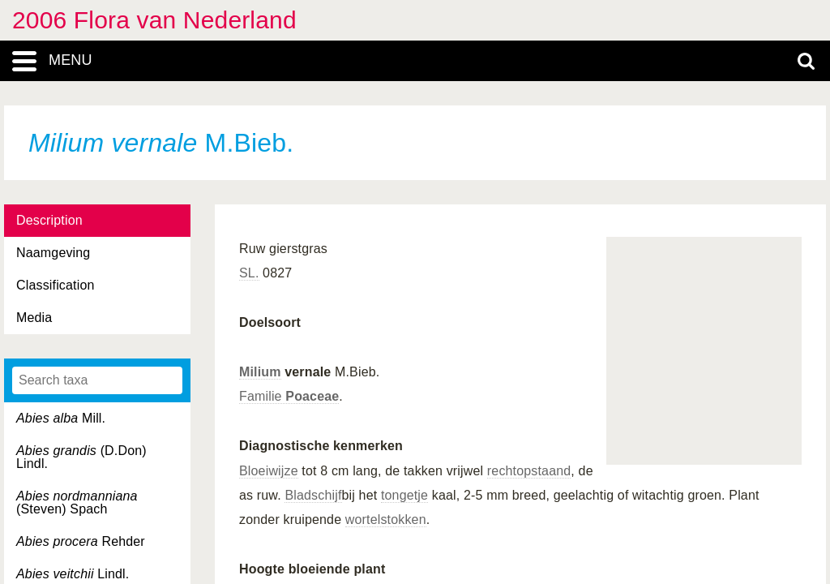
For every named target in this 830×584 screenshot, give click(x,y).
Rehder (80, 541)
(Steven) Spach (77, 502)
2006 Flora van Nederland (154, 19)
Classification (55, 285)
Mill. (60, 418)
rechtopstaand (529, 471)
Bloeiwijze (268, 471)
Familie (289, 396)
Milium (260, 372)
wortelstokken (385, 519)
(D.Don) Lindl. (81, 457)
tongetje (404, 495)
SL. (249, 273)
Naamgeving (53, 253)
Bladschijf (313, 495)
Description (49, 220)
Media (34, 317)
